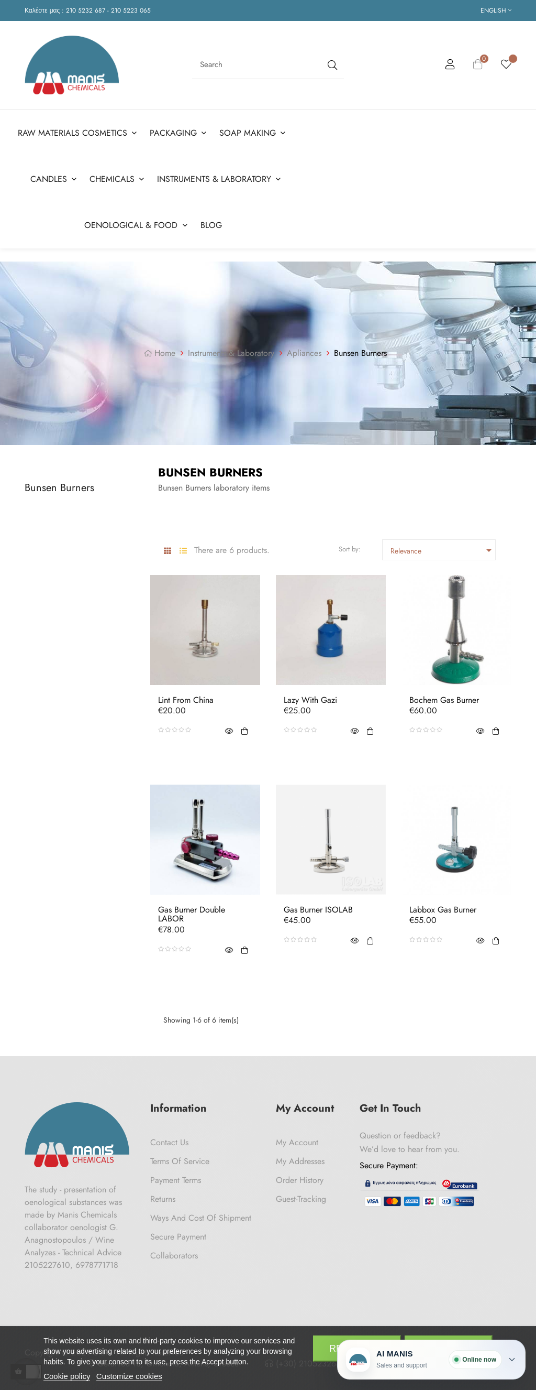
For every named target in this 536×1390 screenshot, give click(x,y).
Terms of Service (179, 1161)
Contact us (169, 1142)
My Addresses (300, 1161)
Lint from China (186, 700)
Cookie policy (66, 1376)
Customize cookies (129, 1376)
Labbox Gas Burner (442, 910)
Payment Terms (175, 1180)
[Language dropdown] (496, 10)
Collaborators (174, 1256)
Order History (299, 1180)
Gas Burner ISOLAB (318, 910)
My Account (297, 1142)
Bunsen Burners (59, 487)
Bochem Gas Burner (444, 700)
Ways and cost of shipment (200, 1218)
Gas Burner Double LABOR (191, 914)
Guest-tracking (301, 1199)
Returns (162, 1199)
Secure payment (178, 1237)
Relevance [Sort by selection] (443, 550)
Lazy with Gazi (310, 700)
